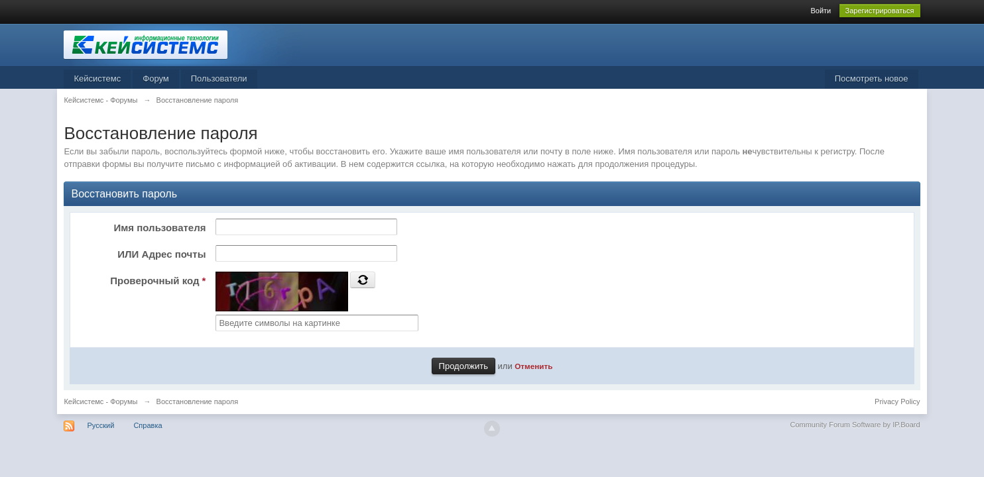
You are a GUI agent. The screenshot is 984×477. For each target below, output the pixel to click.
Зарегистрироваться (879, 11)
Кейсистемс (97, 78)
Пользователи (219, 78)
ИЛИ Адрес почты (161, 254)
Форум (156, 78)
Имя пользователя (159, 227)
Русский (101, 425)
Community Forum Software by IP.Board (855, 425)
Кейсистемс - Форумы (100, 401)
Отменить (533, 366)
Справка (147, 425)
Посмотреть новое (871, 78)
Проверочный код (158, 280)
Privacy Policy (897, 401)
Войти (820, 11)
